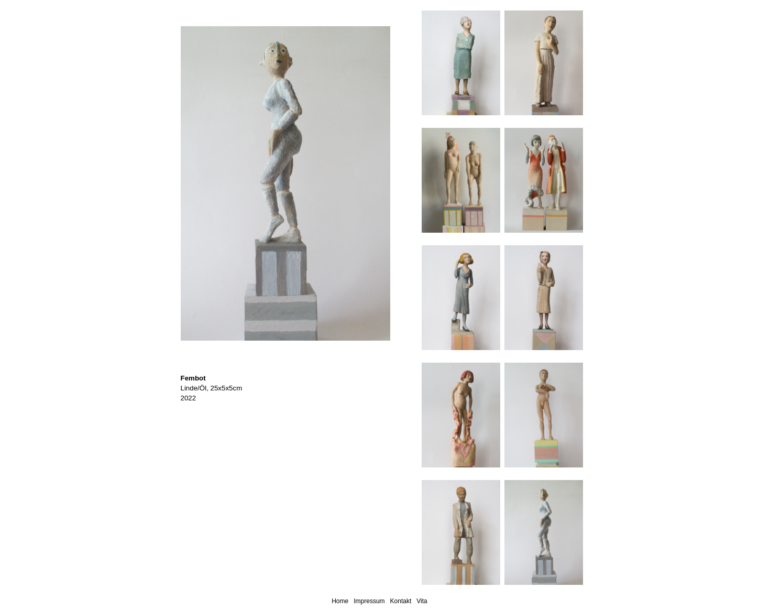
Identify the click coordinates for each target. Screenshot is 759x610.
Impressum (369, 601)
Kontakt (401, 601)
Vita (421, 601)
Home (340, 601)
